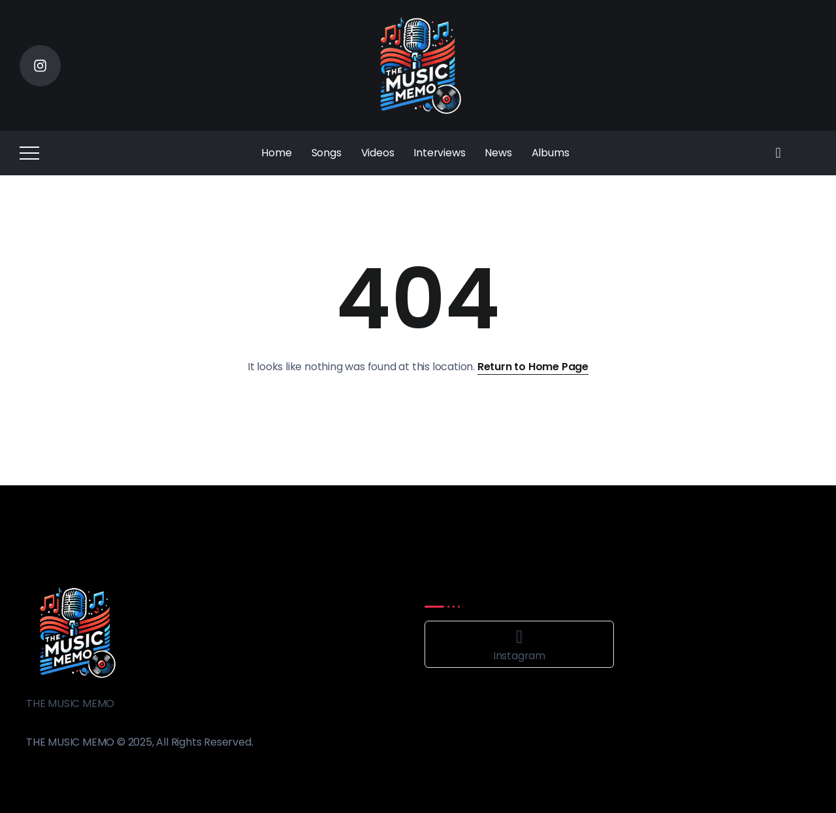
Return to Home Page (532, 366)
